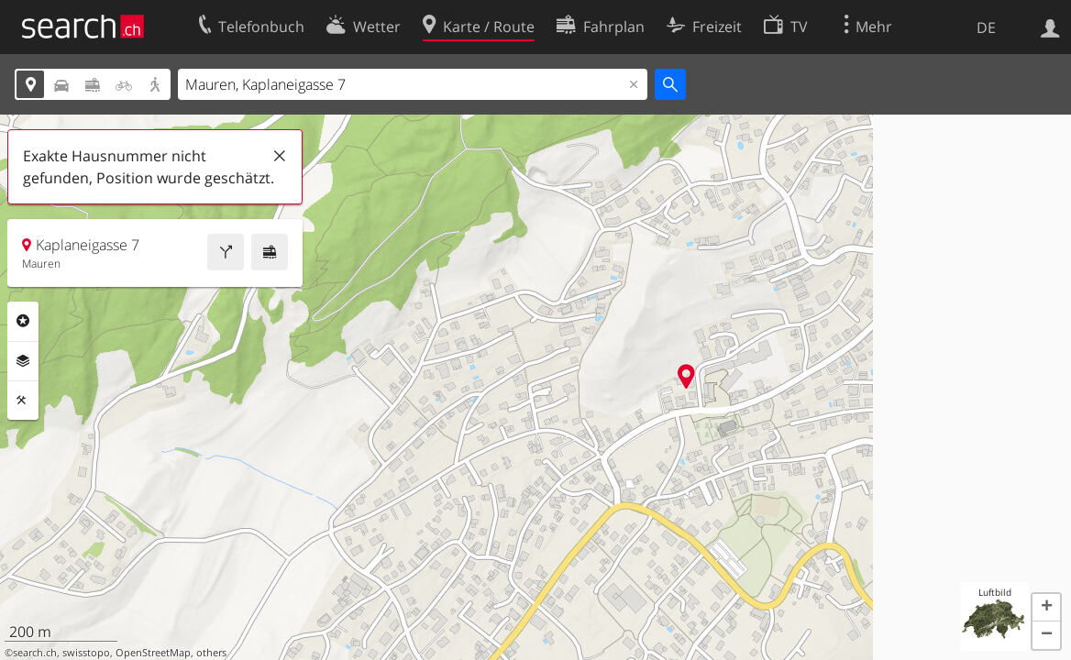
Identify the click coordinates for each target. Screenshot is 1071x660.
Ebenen (23, 361)
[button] (1046, 608)
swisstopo (86, 652)
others (211, 652)
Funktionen (23, 400)
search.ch (35, 652)
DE (986, 27)
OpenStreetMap (153, 652)
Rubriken (23, 321)
